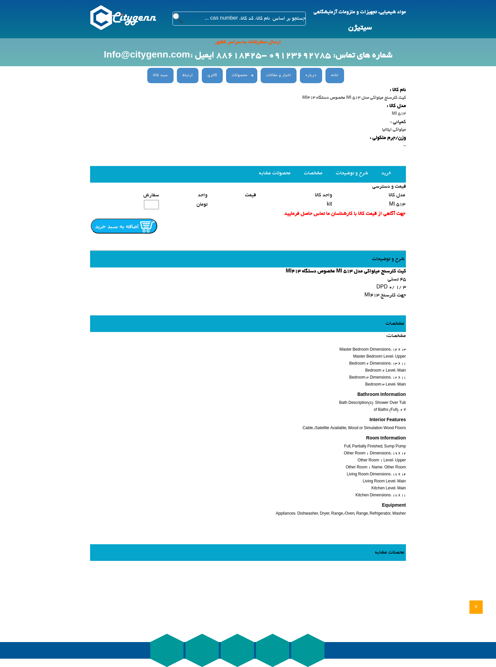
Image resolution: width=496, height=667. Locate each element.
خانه (334, 76)
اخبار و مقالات (278, 76)
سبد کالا (160, 76)
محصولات (239, 76)
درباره (311, 76)
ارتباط (188, 76)
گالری (212, 76)
